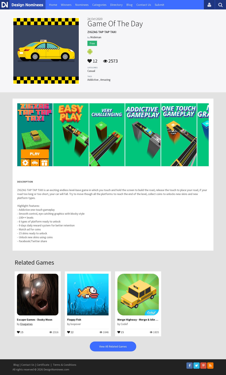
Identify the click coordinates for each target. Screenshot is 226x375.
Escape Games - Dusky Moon (34, 319)
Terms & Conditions (64, 365)
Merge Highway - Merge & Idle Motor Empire (145, 319)
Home (53, 5)
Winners (66, 5)
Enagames (26, 324)
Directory (116, 5)
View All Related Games (113, 346)
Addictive (92, 79)
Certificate (43, 365)
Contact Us (143, 5)
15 (20, 331)
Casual (91, 71)
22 (70, 331)
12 (92, 59)
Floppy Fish (74, 319)
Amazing (105, 79)
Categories (99, 5)
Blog (129, 5)
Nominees (82, 5)
